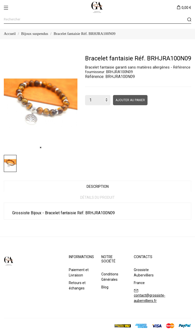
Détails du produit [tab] (97, 197)
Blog (104, 287)
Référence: (94, 76)
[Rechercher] (97, 19)
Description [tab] (98, 186)
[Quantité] (97, 100)
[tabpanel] (40, 103)
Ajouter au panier (130, 100)
